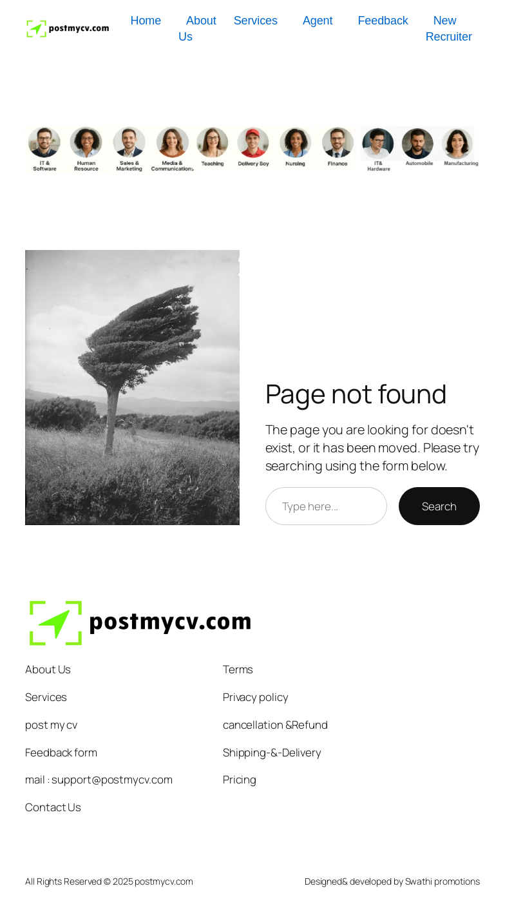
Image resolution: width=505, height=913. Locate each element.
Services (256, 20)
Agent (318, 20)
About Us (197, 28)
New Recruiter (449, 28)
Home (145, 20)
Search (439, 506)
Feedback (382, 20)
